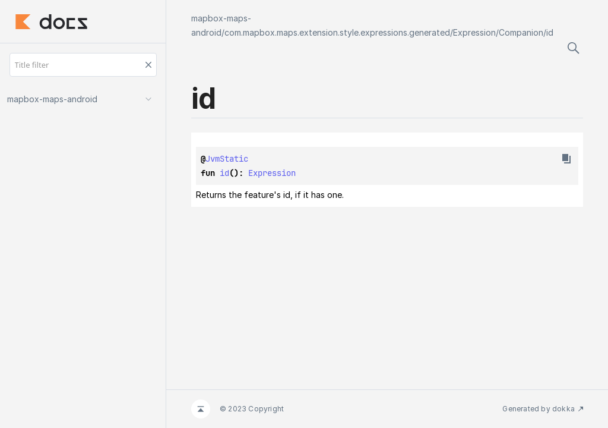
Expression (474, 32)
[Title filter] (83, 65)
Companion (521, 32)
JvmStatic (226, 158)
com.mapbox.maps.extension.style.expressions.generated (337, 32)
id (549, 32)
